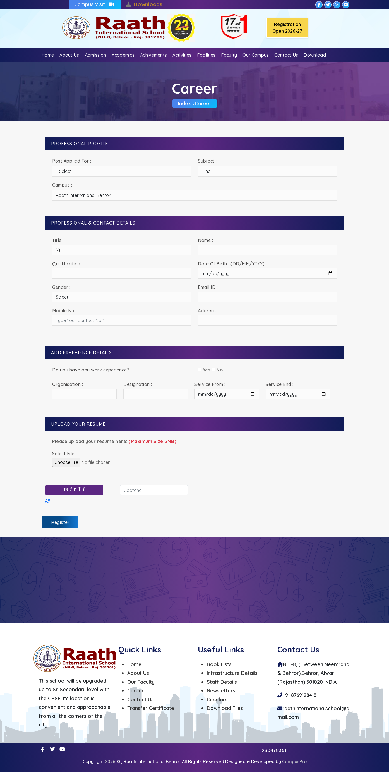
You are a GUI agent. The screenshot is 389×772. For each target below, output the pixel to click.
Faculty (229, 55)
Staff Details (222, 682)
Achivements (153, 55)
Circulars (217, 699)
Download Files (225, 708)
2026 (110, 761)
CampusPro (294, 761)
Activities (181, 55)
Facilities (206, 55)
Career (135, 690)
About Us (69, 55)
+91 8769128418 (299, 695)
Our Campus (255, 55)
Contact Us (286, 55)
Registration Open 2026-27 (287, 28)
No (217, 370)
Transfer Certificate (150, 708)
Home (48, 55)
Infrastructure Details (232, 673)
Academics (123, 55)
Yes (204, 370)
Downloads (148, 4)
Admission (95, 55)
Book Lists (219, 664)
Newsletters (221, 690)
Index (184, 103)
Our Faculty (141, 682)
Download (315, 55)
